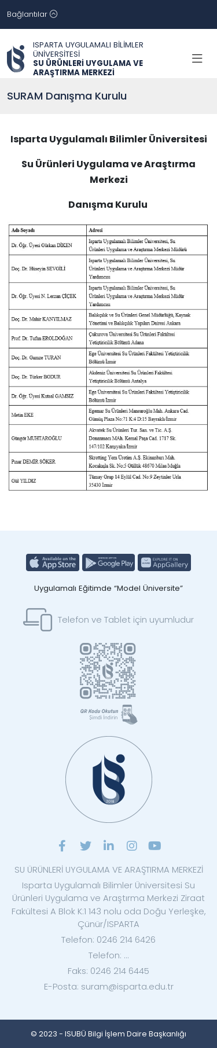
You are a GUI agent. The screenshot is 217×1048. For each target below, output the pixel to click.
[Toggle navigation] (32, 14)
